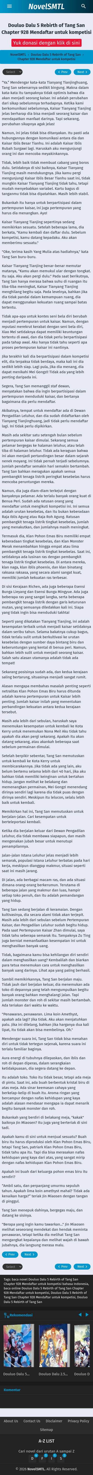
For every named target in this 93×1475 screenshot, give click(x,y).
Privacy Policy (78, 1421)
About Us (11, 1421)
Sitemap (46, 1430)
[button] (46, 42)
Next (83, 72)
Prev (62, 72)
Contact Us (32, 1421)
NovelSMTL (46, 6)
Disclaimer (54, 1421)
